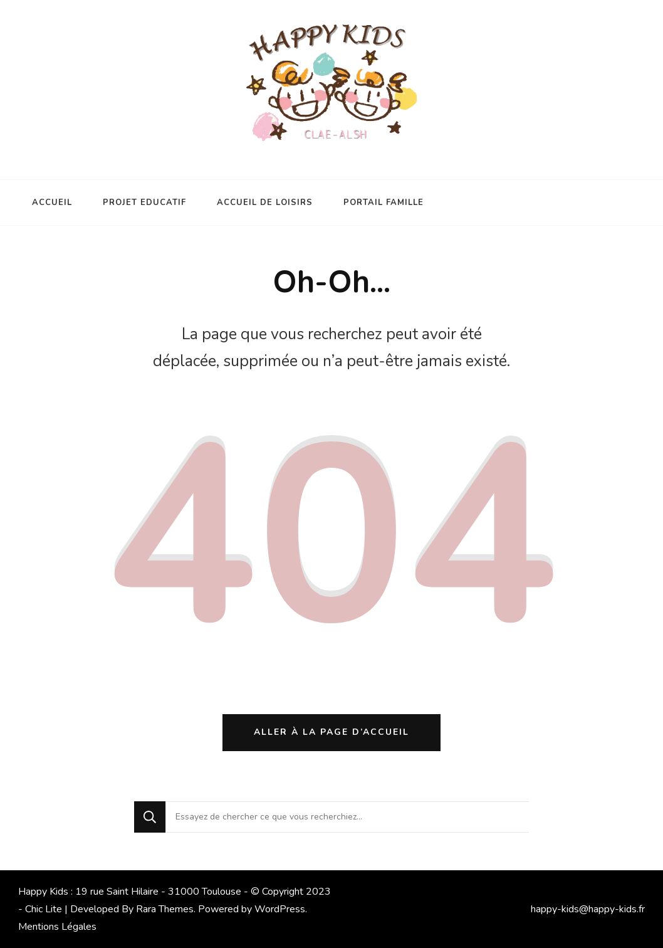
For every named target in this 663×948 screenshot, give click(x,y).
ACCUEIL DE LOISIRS (265, 202)
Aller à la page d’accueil (331, 732)
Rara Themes (165, 909)
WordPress (279, 909)
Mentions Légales (57, 927)
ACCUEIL (52, 202)
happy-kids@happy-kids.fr (588, 909)
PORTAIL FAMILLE (383, 202)
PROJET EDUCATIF (144, 202)
